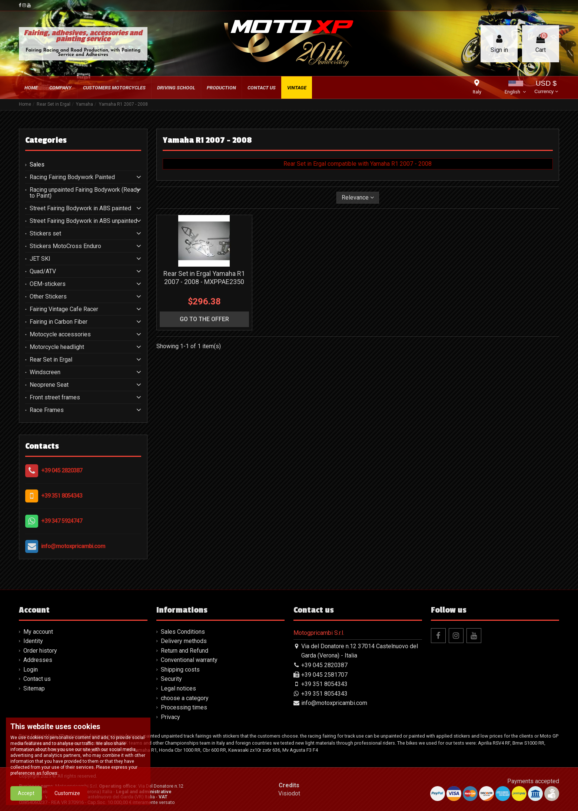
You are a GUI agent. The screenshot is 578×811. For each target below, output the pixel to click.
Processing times (184, 707)
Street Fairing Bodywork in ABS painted (80, 208)
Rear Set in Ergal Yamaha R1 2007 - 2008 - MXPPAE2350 (204, 278)
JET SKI (40, 259)
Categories (46, 140)
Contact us (37, 678)
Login (30, 669)
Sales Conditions (183, 631)
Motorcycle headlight (57, 347)
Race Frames (47, 410)
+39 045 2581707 (324, 674)
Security (171, 678)
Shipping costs (180, 669)
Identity (33, 640)
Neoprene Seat (49, 385)
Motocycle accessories (60, 334)
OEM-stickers (48, 284)
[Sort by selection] (357, 198)
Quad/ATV (43, 271)
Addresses (37, 659)
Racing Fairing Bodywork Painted (72, 177)
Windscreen (45, 372)
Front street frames (55, 397)
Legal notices (178, 688)
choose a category (185, 698)
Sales (37, 165)
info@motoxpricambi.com (73, 546)
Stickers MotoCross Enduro (65, 246)
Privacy (170, 717)
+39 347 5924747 (61, 520)
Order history (40, 650)
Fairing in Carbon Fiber (58, 322)
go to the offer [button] (204, 319)
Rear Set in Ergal (51, 360)
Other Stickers (48, 297)
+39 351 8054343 (61, 495)
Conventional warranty (189, 659)
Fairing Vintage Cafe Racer (64, 309)
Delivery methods (184, 640)
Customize (67, 793)
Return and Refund (184, 650)
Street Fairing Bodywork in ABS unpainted (83, 221)
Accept (26, 793)
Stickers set (45, 234)
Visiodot (289, 793)
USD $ (546, 87)
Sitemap (34, 688)
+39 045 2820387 (61, 470)
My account (38, 631)
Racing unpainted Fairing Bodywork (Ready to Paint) (85, 193)
